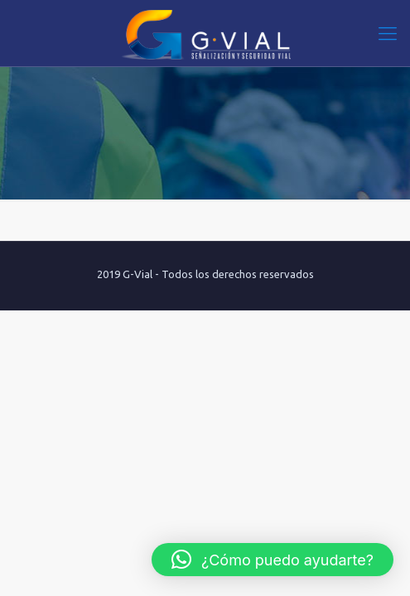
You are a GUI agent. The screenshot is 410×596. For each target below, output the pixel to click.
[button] (272, 559)
